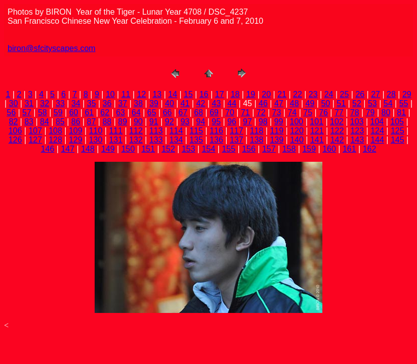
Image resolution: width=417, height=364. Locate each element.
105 (397, 121)
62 (104, 112)
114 (176, 130)
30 (13, 103)
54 (388, 103)
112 (136, 130)
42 (200, 103)
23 (313, 94)
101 (316, 121)
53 (372, 103)
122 (337, 130)
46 (263, 103)
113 (156, 130)
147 (67, 149)
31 (28, 103)
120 (297, 130)
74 (292, 112)
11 (126, 94)
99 (278, 121)
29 (406, 94)
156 (249, 149)
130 (96, 139)
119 (276, 130)
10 (110, 94)
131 (115, 139)
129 (75, 139)
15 (188, 94)
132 (136, 139)
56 (11, 112)
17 (219, 94)
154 (209, 149)
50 (325, 103)
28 (391, 94)
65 (151, 112)
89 (122, 121)
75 (307, 112)
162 (370, 149)
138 (257, 139)
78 (354, 112)
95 (216, 121)
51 (341, 103)
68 (198, 112)
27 (375, 94)
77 (339, 112)
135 (196, 139)
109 (75, 130)
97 (247, 121)
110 (96, 130)
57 (26, 112)
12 (141, 94)
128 (55, 139)
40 (169, 103)
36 (107, 103)
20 (266, 94)
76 (323, 112)
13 (156, 94)
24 (328, 94)
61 (89, 112)
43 (216, 103)
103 (357, 121)
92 (169, 121)
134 (176, 139)
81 (401, 112)
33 (60, 103)
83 (28, 121)
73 (276, 112)
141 (317, 139)
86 (75, 121)
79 (370, 112)
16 (204, 94)
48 (294, 103)
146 (48, 149)
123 (357, 130)
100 (297, 121)
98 (263, 121)
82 (13, 121)
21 (281, 94)
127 (35, 139)
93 (185, 121)
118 (257, 130)
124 (377, 130)
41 (185, 103)
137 (236, 139)
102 (337, 121)
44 (231, 103)
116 (216, 130)
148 (88, 149)
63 (120, 112)
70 (229, 112)
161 (349, 149)
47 (278, 103)
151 (148, 149)
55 (403, 103)
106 (15, 130)
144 (377, 139)
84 (44, 121)
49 (310, 103)
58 (42, 112)
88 (106, 121)
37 (122, 103)
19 (250, 94)
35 (91, 103)
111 (115, 130)
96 (231, 121)
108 (55, 130)
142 (337, 139)
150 (128, 149)
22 (297, 94)
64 (136, 112)
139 (276, 139)
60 (73, 112)
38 (138, 103)
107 (35, 130)
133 (156, 139)
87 (91, 121)
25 (344, 94)
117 (236, 130)
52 (356, 103)
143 (357, 139)
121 (317, 130)
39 (153, 103)
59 (58, 112)
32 (44, 103)
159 (309, 149)
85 (60, 121)
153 (188, 149)
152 (168, 149)
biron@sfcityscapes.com (52, 48)
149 (108, 149)
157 (269, 149)
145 (397, 139)
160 (329, 149)
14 (172, 94)
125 (397, 130)
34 (75, 103)
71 (245, 112)
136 (216, 139)
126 (15, 139)
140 (297, 139)
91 (153, 121)
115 (196, 130)
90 (138, 121)
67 (183, 112)
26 (359, 94)
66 (167, 112)
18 (235, 94)
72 (261, 112)
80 (386, 112)
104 (377, 121)
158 (289, 149)
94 (200, 121)
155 (228, 149)
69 (214, 112)
